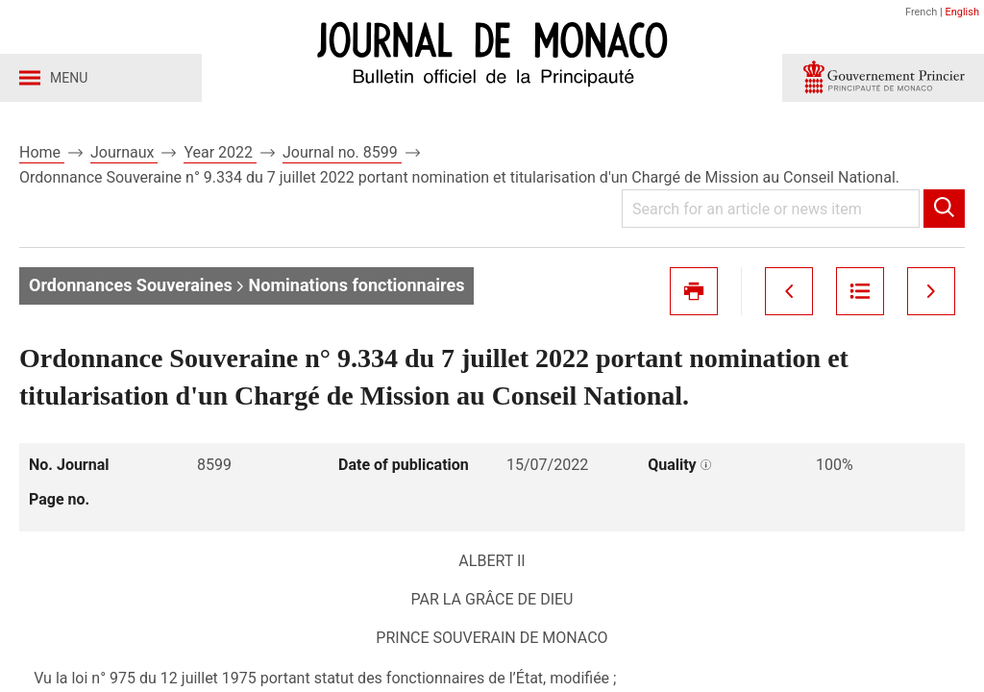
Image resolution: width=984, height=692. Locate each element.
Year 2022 (220, 152)
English (962, 12)
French (921, 12)
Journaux (124, 152)
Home (41, 152)
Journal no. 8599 (342, 152)
